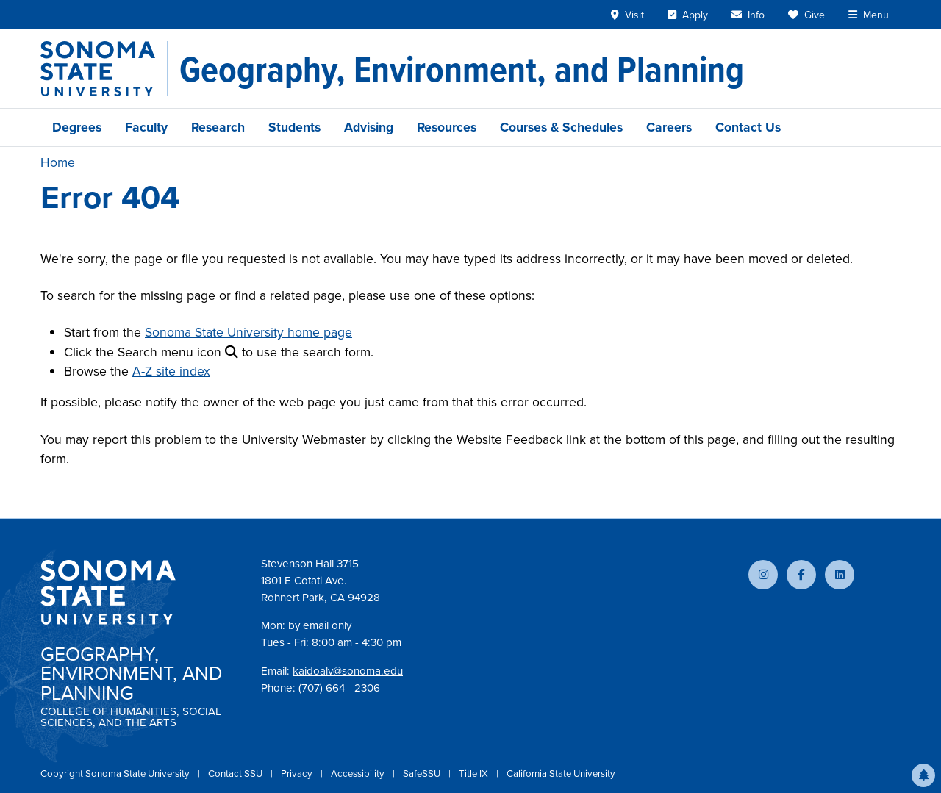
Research (218, 127)
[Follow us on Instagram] (763, 574)
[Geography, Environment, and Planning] (461, 69)
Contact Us (748, 127)
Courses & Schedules (561, 127)
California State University (561, 774)
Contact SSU (236, 774)
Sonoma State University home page (248, 332)
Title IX (474, 774)
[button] (923, 775)
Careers (669, 127)
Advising (368, 127)
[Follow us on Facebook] (801, 574)
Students (294, 127)
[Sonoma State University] (104, 68)
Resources (446, 127)
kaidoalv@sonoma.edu (348, 671)
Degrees (76, 127)
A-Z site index (171, 371)
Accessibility (359, 774)
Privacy (298, 774)
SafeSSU (423, 774)
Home (57, 162)
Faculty (146, 127)
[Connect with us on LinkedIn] (839, 574)
